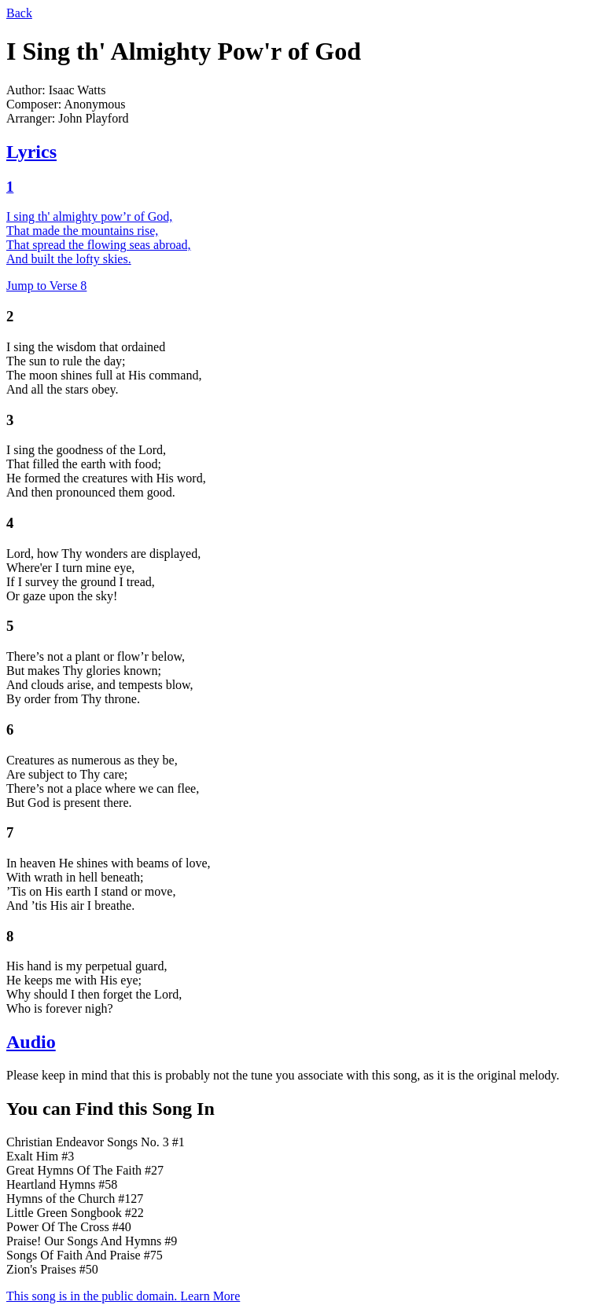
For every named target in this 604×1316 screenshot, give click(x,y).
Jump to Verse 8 (46, 285)
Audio (31, 1042)
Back (19, 13)
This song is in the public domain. (93, 1296)
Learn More (210, 1296)
